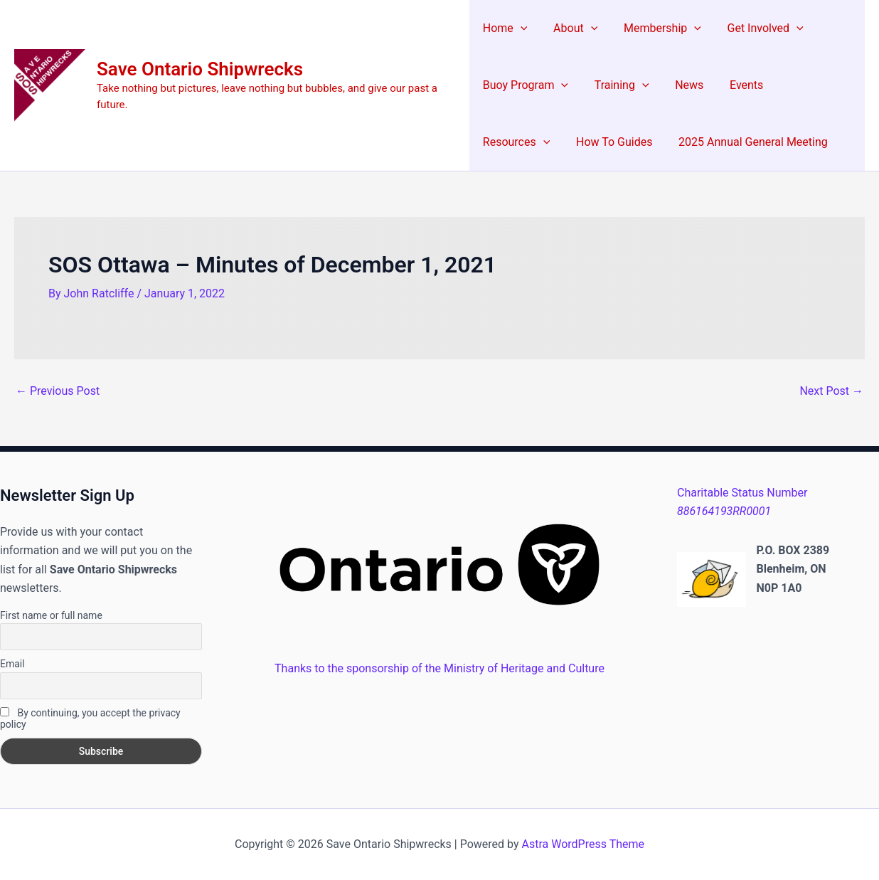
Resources (809, 85)
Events (736, 85)
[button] (520, 28)
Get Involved (756, 28)
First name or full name (51, 615)
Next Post (831, 391)
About (572, 28)
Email (12, 663)
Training (618, 85)
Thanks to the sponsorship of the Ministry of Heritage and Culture (439, 668)
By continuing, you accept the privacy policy (90, 718)
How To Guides (521, 142)
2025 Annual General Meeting (656, 142)
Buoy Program (525, 85)
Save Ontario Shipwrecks (200, 69)
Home (505, 28)
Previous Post (58, 391)
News (682, 85)
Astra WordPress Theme (583, 844)
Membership (656, 28)
